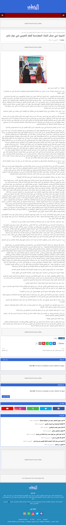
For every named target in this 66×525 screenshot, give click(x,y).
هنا (9, 502)
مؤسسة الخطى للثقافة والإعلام (15, 521)
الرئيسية (45, 519)
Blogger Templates (45, 521)
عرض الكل (5, 359)
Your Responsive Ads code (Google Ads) (33, 478)
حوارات (54, 32)
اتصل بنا (32, 519)
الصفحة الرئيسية (61, 32)
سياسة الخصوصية (23, 519)
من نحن (39, 519)
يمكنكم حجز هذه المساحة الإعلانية (33, 23)
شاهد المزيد (6, 396)
